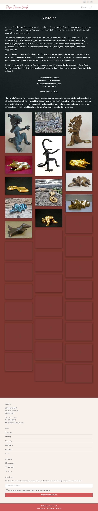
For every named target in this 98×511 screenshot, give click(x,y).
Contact (7, 454)
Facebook (9, 467)
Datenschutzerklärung (43, 490)
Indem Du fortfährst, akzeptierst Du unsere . (28, 490)
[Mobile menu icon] (90, 7)
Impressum (50, 508)
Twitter (8, 471)
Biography (8, 441)
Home (7, 428)
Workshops (9, 449)
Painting (8, 436)
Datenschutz (41, 508)
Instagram (9, 463)
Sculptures (8, 432)
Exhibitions (9, 445)
